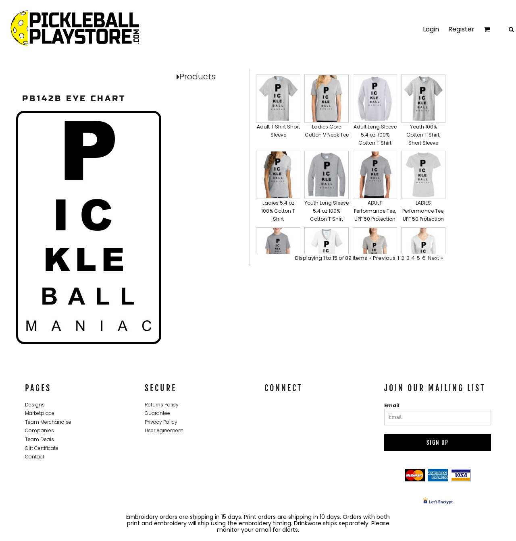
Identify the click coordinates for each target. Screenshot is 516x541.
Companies (39, 430)
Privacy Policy (161, 422)
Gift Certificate (41, 448)
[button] (278, 111)
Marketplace (39, 413)
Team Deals (39, 439)
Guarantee (157, 413)
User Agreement (164, 430)
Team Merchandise (48, 422)
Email (391, 405)
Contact (34, 456)
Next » (435, 258)
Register (461, 29)
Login (431, 29)
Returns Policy (162, 404)
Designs (35, 404)
